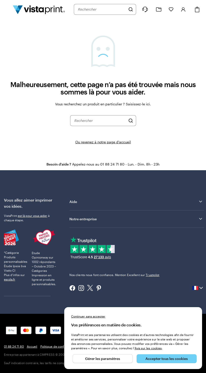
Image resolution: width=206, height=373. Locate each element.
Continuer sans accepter (88, 316)
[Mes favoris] (171, 9)
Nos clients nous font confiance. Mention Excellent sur (114, 275)
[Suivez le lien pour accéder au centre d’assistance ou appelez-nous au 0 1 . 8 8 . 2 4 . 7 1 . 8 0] (145, 9)
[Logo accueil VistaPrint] (39, 9)
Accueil (32, 346)
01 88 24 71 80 (14, 346)
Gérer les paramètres (102, 358)
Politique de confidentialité (59, 346)
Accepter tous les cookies (166, 358)
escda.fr (9, 279)
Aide (136, 201)
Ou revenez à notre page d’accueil (103, 142)
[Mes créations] (159, 9)
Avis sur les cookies (148, 348)
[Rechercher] (130, 9)
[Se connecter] (183, 9)
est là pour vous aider (32, 215)
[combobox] (102, 9)
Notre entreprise (136, 218)
